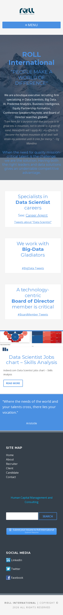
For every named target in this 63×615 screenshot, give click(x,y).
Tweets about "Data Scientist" (33, 222)
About (10, 459)
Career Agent (37, 215)
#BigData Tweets (33, 268)
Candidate (12, 472)
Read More (13, 383)
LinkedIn (16, 560)
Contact (11, 477)
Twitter (15, 569)
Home (10, 455)
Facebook (17, 578)
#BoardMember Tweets (33, 314)
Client (9, 468)
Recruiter (12, 464)
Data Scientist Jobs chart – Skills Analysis (31, 359)
